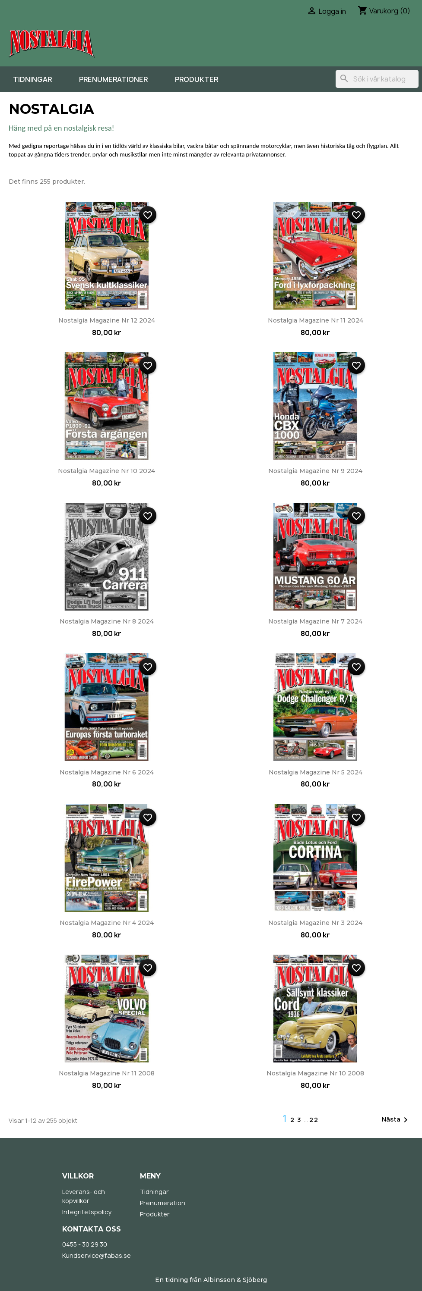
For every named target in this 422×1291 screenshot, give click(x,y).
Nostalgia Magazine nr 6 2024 (107, 772)
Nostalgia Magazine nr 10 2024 (106, 471)
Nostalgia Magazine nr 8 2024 (107, 621)
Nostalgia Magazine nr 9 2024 (315, 471)
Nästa (396, 1120)
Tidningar (32, 79)
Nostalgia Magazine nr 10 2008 (315, 1073)
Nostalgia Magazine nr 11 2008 (107, 1073)
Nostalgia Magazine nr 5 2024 (315, 772)
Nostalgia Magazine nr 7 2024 (315, 621)
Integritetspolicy (86, 1212)
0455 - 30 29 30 (84, 1244)
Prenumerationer (113, 79)
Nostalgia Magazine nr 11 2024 (315, 320)
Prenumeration (162, 1203)
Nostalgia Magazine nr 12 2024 (106, 320)
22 (314, 1120)
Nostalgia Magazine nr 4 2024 (107, 923)
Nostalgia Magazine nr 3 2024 (315, 923)
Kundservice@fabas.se (96, 1255)
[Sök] (377, 79)
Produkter (196, 79)
